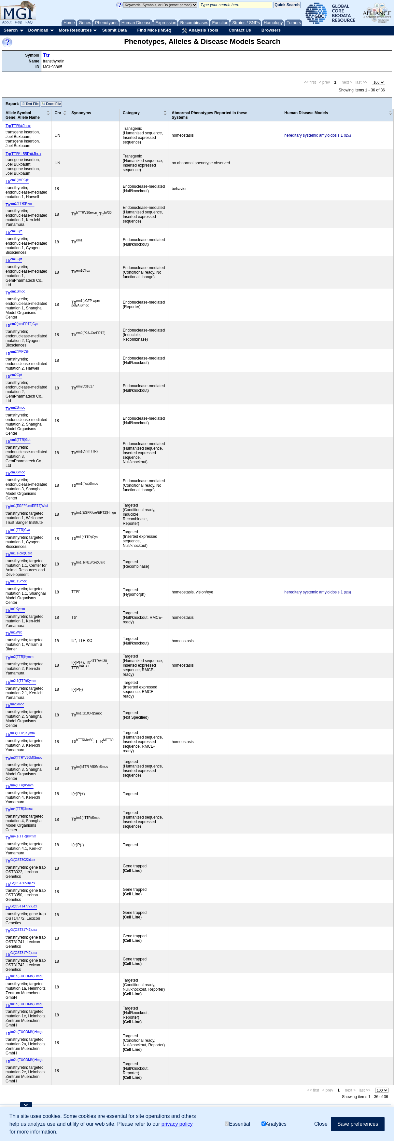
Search (11, 30)
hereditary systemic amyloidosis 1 (313, 135)
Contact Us (240, 30)
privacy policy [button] (177, 1124)
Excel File (51, 104)
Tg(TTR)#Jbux (18, 126)
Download (38, 30)
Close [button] (321, 1124)
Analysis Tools (200, 31)
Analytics (274, 1124)
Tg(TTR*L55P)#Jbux (23, 154)
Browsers (271, 30)
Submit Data (114, 30)
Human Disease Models (306, 113)
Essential (237, 1124)
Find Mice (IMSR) (154, 30)
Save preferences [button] (357, 1124)
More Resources (75, 30)
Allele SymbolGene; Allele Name (23, 115)
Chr (58, 113)
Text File (30, 104)
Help (18, 22)
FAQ (29, 22)
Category (131, 113)
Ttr (46, 55)
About (7, 22)
